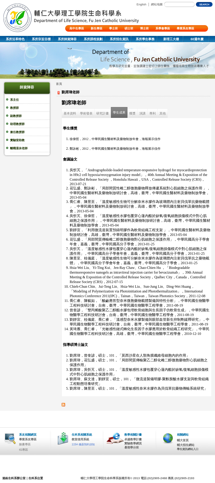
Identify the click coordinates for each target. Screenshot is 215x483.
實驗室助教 (17, 140)
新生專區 (96, 28)
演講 (142, 113)
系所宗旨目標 (41, 39)
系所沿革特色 (15, 39)
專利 (152, 113)
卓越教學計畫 (133, 439)
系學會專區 (162, 28)
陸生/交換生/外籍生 (81, 35)
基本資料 (70, 113)
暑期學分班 (131, 447)
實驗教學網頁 (133, 443)
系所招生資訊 (119, 39)
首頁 (59, 84)
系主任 (14, 99)
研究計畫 (102, 113)
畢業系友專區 (185, 28)
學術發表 (86, 113)
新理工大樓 (171, 39)
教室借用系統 (80, 439)
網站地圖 (157, 4)
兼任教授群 (17, 132)
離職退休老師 (19, 148)
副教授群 (16, 116)
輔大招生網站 (185, 445)
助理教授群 (17, 124)
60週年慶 (197, 39)
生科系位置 (35, 478)
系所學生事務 (145, 39)
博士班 (144, 28)
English (141, 4)
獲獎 (132, 113)
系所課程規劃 (93, 39)
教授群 (14, 108)
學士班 (113, 28)
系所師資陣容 (67, 39)
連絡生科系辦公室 (14, 478)
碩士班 (129, 28)
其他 (162, 113)
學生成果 (119, 112)
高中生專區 (76, 28)
